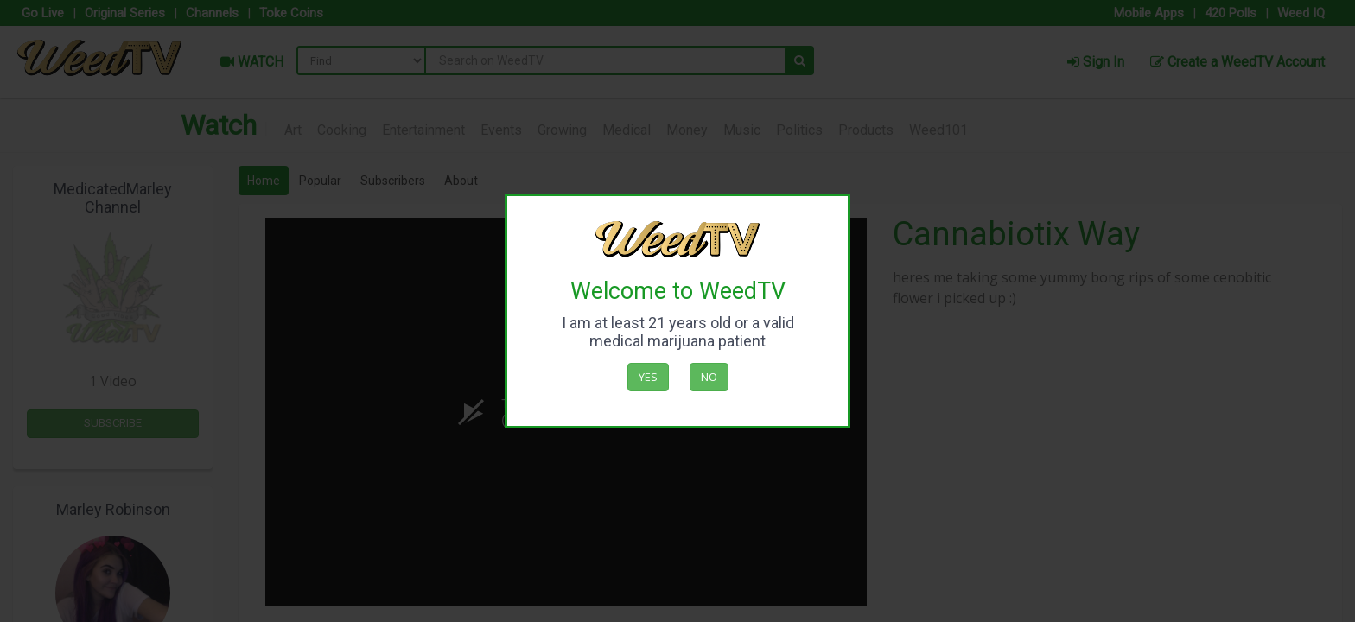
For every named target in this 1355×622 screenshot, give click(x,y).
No (709, 376)
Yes (648, 376)
